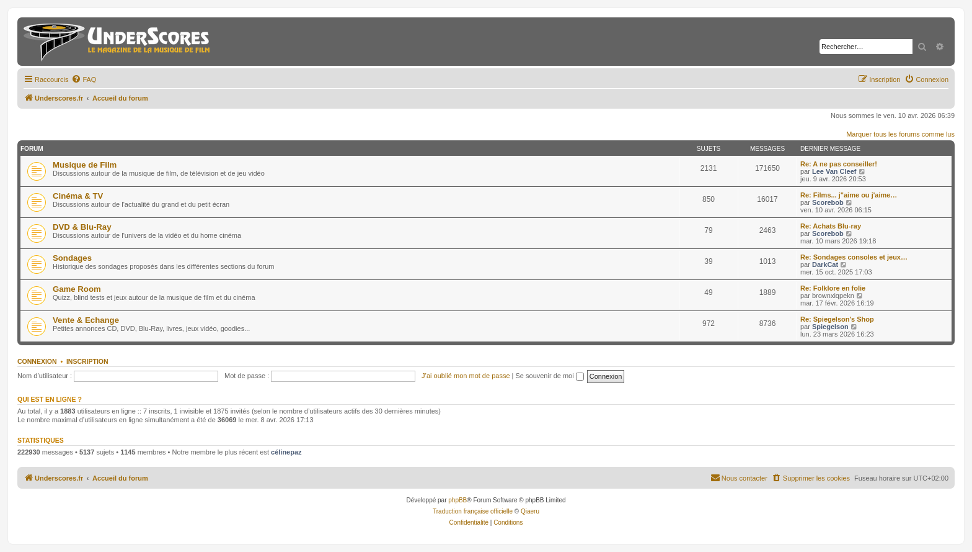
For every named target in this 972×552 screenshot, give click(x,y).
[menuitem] (83, 79)
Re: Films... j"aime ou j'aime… (848, 195)
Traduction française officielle (473, 511)
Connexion (37, 361)
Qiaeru (530, 511)
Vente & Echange (86, 320)
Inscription (87, 361)
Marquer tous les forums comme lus (900, 134)
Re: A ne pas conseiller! (838, 164)
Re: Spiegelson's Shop (837, 319)
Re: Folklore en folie (832, 288)
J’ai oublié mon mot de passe (466, 375)
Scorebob (828, 202)
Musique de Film (85, 165)
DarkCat (825, 264)
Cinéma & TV (78, 196)
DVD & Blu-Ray (82, 227)
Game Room (77, 289)
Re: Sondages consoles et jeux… (854, 257)
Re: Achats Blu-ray (830, 226)
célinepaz (286, 452)
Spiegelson (830, 326)
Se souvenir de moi (550, 375)
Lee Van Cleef (834, 171)
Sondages (72, 258)
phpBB (457, 500)
